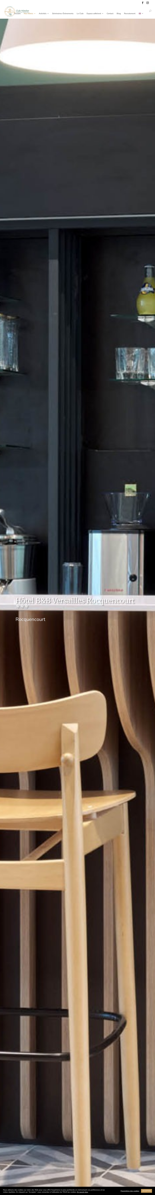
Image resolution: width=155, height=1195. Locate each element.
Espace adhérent (94, 14)
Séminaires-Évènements (62, 14)
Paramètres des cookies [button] (130, 1191)
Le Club (80, 14)
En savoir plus (82, 1192)
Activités (42, 14)
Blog (119, 14)
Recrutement (129, 14)
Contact (110, 14)
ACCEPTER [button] (146, 1191)
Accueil (17, 14)
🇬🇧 (140, 14)
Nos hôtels (28, 14)
